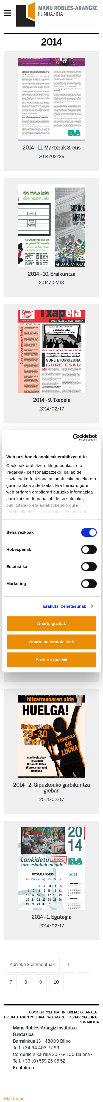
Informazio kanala (79, 1012)
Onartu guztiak (51, 623)
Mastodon (14, 1098)
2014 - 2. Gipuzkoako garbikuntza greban (51, 788)
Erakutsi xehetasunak (64, 606)
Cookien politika (44, 1012)
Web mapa (56, 1017)
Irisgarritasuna (82, 1017)
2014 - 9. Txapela (51, 400)
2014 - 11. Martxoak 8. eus (51, 148)
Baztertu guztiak (52, 659)
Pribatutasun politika (24, 1017)
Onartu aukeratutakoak (51, 641)
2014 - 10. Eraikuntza (51, 274)
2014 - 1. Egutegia (51, 917)
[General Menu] (9, 14)
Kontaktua (89, 1022)
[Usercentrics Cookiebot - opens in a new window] (73, 437)
